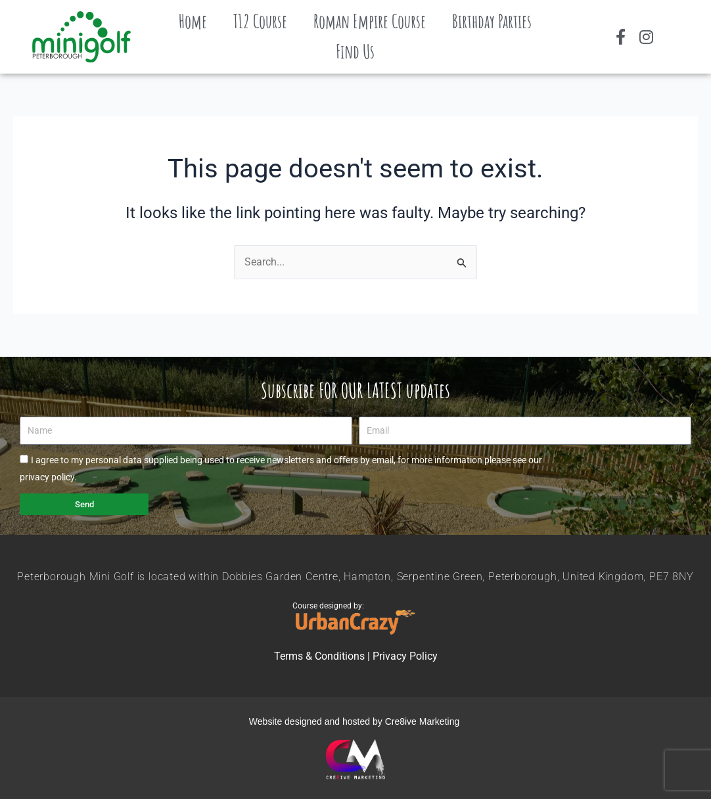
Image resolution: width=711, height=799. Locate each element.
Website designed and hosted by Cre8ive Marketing (355, 721)
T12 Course (260, 21)
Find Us (355, 51)
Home (193, 21)
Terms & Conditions (319, 656)
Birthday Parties (492, 21)
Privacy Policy (405, 656)
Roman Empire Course (369, 21)
